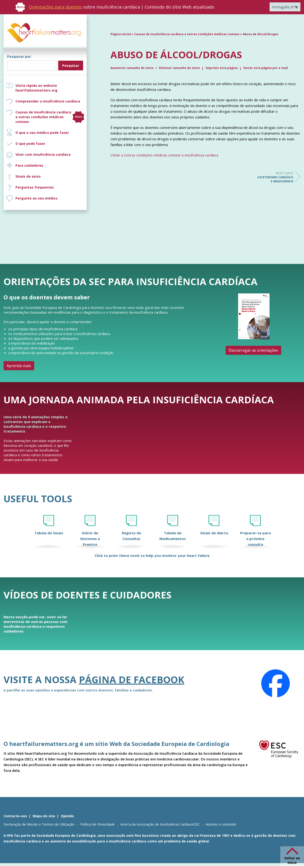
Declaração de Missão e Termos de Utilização (39, 824)
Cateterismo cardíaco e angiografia (274, 177)
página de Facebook (131, 679)
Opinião (67, 816)
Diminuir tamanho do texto (179, 68)
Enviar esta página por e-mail (265, 68)
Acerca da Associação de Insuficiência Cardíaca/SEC (160, 824)
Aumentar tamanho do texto (132, 68)
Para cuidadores (29, 165)
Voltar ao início (292, 860)
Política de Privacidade (97, 824)
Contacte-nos (15, 816)
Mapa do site (44, 816)
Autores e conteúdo (221, 824)
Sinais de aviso (28, 176)
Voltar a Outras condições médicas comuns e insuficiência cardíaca (164, 155)
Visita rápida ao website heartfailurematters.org (36, 87)
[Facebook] (275, 683)
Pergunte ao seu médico (36, 198)
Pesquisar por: (19, 56)
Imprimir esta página (222, 68)
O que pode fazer (30, 143)
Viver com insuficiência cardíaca (43, 154)
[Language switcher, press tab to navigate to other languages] (285, 6)
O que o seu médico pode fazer (42, 132)
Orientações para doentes (55, 7)
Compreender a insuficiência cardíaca (47, 101)
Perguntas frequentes (34, 187)
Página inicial (120, 34)
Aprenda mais (19, 365)
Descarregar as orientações (253, 350)
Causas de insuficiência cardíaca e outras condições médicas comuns (49, 117)
